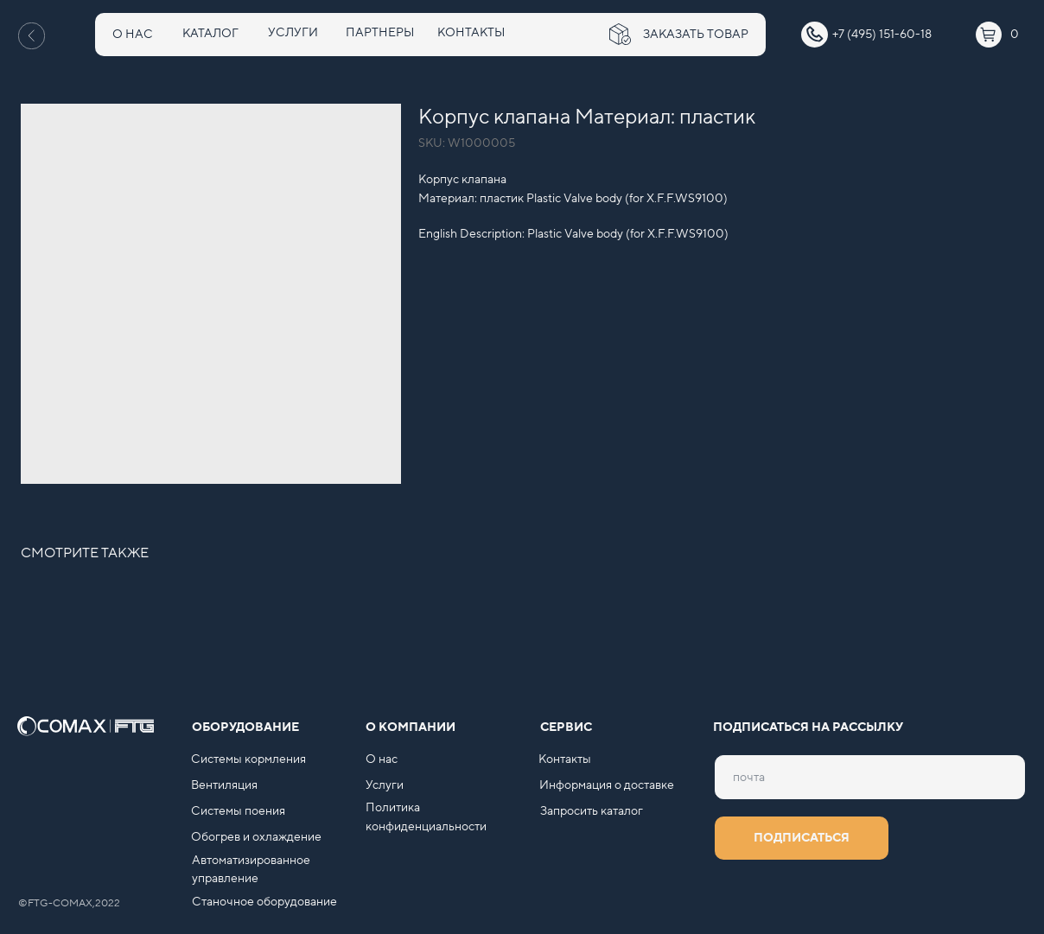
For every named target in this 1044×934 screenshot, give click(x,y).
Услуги (385, 785)
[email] (870, 776)
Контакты (564, 759)
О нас (382, 759)
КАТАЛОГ (210, 33)
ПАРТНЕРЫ (380, 33)
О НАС (132, 34)
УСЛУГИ (293, 33)
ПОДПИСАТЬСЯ (802, 838)
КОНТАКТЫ (471, 33)
